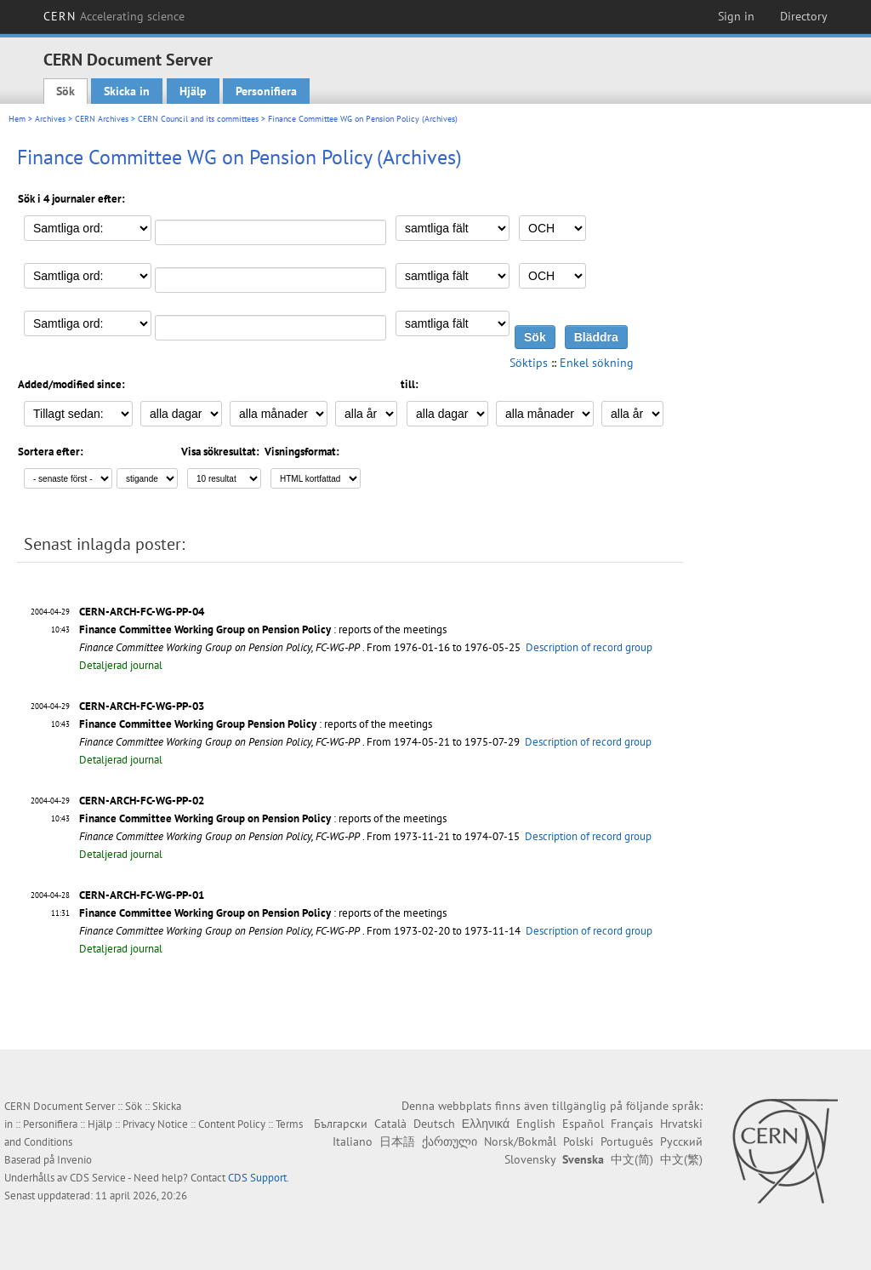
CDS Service (98, 1177)
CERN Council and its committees (198, 118)
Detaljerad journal (120, 665)
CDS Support (257, 1177)
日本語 (397, 1141)
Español (583, 1123)
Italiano (353, 1141)
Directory (804, 16)
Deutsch (434, 1123)
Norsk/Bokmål (520, 1141)
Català (390, 1123)
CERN (114, 16)
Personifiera (266, 91)
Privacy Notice (155, 1124)
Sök (65, 91)
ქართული (449, 1141)
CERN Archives (101, 118)
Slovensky (529, 1159)
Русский (681, 1141)
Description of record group (589, 647)
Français (632, 1123)
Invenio (74, 1160)
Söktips (529, 362)
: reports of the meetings (263, 629)
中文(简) (632, 1159)
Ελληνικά (486, 1123)
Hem (17, 118)
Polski (578, 1141)
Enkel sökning (597, 362)
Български (340, 1123)
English (535, 1123)
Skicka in (127, 91)
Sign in (736, 16)
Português (627, 1141)
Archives (50, 118)
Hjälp (193, 91)
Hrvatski (681, 1123)
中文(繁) (681, 1159)
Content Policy (231, 1124)
